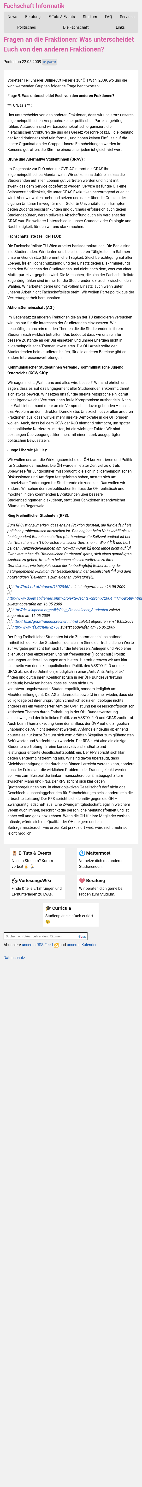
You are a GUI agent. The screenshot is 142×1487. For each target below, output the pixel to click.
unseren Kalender (82, 944)
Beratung (33, 16)
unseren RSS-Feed (40, 944)
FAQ (108, 16)
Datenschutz (14, 957)
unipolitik (49, 62)
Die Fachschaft (76, 27)
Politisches (26, 27)
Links (120, 27)
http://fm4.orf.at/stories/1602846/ (41, 586)
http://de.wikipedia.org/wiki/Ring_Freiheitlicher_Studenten (60, 610)
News (12, 16)
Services (127, 16)
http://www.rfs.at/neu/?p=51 (36, 627)
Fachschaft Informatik (34, 5)
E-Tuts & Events (61, 16)
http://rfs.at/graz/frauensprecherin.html (45, 621)
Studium (90, 16)
